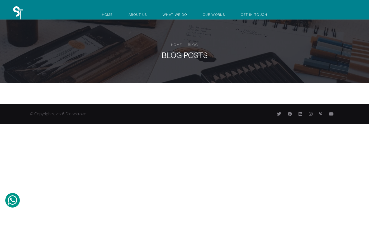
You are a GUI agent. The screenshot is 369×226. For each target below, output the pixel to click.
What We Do (175, 14)
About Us (138, 14)
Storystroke (75, 114)
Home (107, 14)
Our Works (214, 14)
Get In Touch (254, 14)
